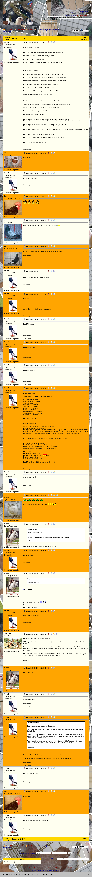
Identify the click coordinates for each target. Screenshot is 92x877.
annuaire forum (47, 868)
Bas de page (7, 38)
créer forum (24, 868)
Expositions (21, 30)
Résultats (31, 30)
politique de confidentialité (63, 868)
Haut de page (7, 839)
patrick (86, 15)
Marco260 (79, 15)
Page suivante (84, 38)
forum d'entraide (35, 868)
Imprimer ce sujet (10, 862)
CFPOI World (10, 30)
